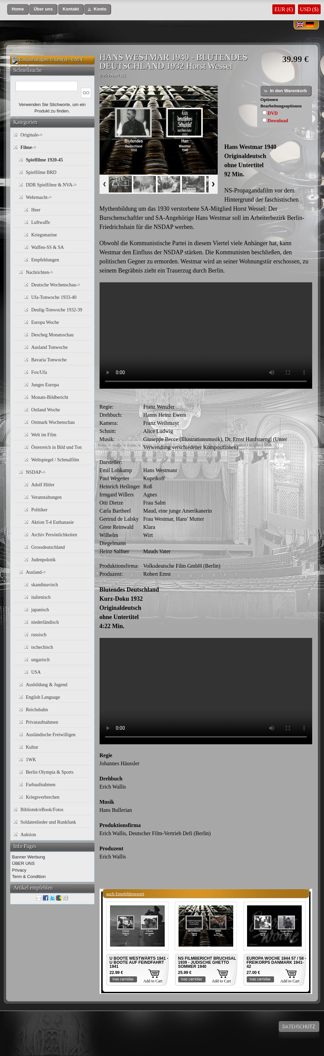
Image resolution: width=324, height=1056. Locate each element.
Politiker (39, 509)
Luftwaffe (40, 222)
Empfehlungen (45, 259)
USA (36, 672)
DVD (273, 113)
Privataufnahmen (42, 722)
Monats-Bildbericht (50, 397)
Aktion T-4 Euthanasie (52, 522)
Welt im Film (43, 434)
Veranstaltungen (46, 497)
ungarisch (40, 659)
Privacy (19, 870)
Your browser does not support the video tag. (206, 335)
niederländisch (45, 622)
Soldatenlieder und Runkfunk (48, 822)
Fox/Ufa (39, 372)
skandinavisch (44, 584)
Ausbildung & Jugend (47, 684)
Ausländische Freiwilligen (51, 734)
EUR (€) (283, 9)
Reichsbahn (37, 709)
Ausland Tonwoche (49, 347)
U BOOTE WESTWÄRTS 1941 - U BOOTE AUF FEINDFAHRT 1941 (139, 962)
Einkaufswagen (33, 59)
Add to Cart (153, 981)
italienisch (41, 597)
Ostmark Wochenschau (53, 422)
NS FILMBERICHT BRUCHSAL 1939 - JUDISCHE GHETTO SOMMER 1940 (207, 962)
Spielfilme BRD (41, 172)
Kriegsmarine (44, 234)
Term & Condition (29, 876)
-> (28, 147)
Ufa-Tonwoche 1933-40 (54, 297)
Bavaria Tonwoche (49, 359)
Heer (35, 209)
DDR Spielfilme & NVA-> (51, 184)
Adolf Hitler (43, 484)
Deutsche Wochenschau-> (55, 284)
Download (278, 120)
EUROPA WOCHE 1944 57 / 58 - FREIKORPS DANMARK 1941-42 (276, 962)
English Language (43, 697)
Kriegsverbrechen (43, 797)
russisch (39, 634)
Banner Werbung (28, 856)
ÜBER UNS (23, 863)
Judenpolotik (43, 559)
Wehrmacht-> (39, 197)
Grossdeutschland (48, 547)
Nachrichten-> (39, 272)
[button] (18, 9)
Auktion (28, 834)
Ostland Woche (45, 409)
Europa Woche (45, 322)
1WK (31, 759)
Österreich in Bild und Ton (56, 447)
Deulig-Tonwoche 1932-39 (56, 309)
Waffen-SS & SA (47, 247)
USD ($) (309, 9)
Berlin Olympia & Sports (50, 772)
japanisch (40, 609)
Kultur (32, 747)
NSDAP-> (36, 472)
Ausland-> (36, 572)
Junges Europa (45, 384)
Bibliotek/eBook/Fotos (42, 809)
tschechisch (42, 647)
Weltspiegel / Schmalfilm (55, 459)
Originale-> (32, 134)
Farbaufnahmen (41, 784)
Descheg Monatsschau (52, 334)
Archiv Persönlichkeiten (54, 534)
